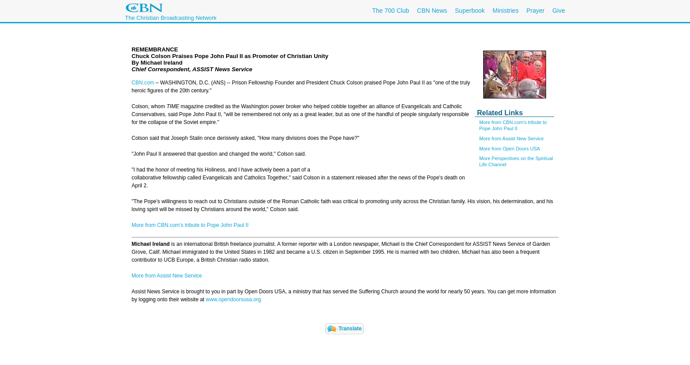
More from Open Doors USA (509, 148)
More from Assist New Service (511, 138)
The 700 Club (390, 10)
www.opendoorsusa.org (233, 299)
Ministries (505, 10)
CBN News (432, 10)
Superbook (470, 10)
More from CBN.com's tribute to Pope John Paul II (190, 225)
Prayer (535, 10)
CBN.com (143, 83)
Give (558, 10)
